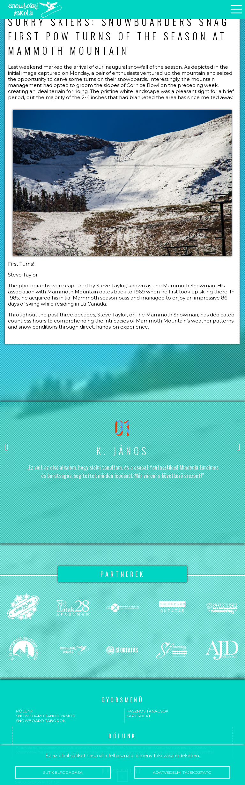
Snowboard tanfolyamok (45, 715)
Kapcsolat (138, 715)
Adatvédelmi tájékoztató (182, 772)
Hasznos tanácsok (147, 711)
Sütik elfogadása (63, 772)
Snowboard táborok (40, 720)
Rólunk (24, 711)
